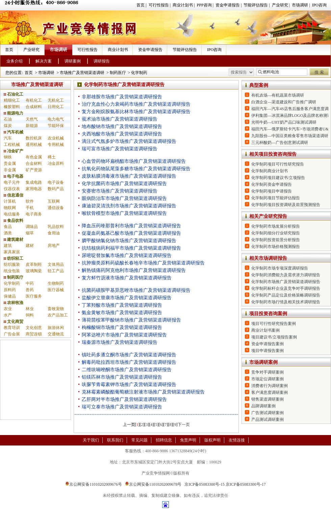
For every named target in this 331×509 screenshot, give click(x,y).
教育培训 (12, 327)
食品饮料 (13, 220)
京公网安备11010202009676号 (93, 484)
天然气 (32, 119)
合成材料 (34, 106)
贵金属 (10, 163)
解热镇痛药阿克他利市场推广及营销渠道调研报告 (134, 270)
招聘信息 (164, 440)
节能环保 (56, 125)
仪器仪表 (12, 188)
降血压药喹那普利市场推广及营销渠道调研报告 (131, 225)
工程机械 (12, 144)
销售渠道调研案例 (267, 399)
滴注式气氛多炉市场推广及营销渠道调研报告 (129, 141)
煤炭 (8, 125)
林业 (30, 308)
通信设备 (56, 207)
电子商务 (34, 214)
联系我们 (115, 440)
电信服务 (12, 214)
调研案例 (73, 61)
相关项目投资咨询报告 (273, 154)
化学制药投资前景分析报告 (275, 239)
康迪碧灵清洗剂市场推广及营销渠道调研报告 (129, 205)
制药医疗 (118, 72)
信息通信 (13, 195)
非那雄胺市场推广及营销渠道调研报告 (122, 96)
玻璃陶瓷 (34, 271)
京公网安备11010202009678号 (153, 484)
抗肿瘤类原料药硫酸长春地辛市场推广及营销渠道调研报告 (143, 262)
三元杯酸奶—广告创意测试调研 (279, 142)
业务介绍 (14, 61)
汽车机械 (13, 132)
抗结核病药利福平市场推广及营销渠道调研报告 (131, 248)
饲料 (30, 315)
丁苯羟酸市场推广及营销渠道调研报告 (122, 305)
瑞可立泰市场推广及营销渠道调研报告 (122, 406)
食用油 (54, 233)
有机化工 (34, 100)
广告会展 (12, 334)
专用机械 (56, 144)
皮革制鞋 (34, 264)
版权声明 (212, 440)
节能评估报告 (256, 5)
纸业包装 (12, 271)
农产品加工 (58, 315)
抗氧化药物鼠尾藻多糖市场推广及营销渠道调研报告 (136, 168)
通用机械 (34, 144)
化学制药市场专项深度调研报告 (279, 268)
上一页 (129, 424)
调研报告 (102, 61)
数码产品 (56, 188)
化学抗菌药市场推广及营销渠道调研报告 (124, 183)
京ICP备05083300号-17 (246, 484)
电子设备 (56, 182)
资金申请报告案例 (267, 343)
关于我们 (91, 440)
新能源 (32, 125)
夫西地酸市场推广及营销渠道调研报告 (122, 133)
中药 (30, 283)
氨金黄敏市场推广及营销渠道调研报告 (122, 312)
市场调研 (300, 5)
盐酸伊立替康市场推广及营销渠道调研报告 (127, 297)
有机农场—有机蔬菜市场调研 (277, 95)
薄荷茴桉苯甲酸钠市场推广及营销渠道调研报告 (131, 320)
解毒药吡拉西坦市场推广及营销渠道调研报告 (129, 362)
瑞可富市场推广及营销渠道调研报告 (119, 148)
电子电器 (13, 176)
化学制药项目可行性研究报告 (277, 164)
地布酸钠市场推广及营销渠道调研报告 (122, 126)
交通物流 (56, 334)
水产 (8, 315)
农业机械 (56, 138)
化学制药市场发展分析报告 (275, 226)
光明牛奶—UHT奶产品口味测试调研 (283, 122)
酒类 (8, 233)
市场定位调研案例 (267, 379)
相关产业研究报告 (268, 216)
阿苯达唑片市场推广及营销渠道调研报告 (124, 334)
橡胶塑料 (12, 106)
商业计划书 (183, 5)
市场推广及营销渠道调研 (82, 72)
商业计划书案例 (265, 330)
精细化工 (12, 100)
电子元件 (12, 182)
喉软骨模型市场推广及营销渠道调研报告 (124, 213)
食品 (8, 226)
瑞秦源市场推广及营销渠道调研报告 (119, 342)
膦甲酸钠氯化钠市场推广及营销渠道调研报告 (129, 240)
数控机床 (34, 138)
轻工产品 (56, 271)
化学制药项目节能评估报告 (275, 198)
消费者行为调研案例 (269, 385)
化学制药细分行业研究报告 (275, 233)
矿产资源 (34, 170)
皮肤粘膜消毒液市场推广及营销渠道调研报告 (129, 176)
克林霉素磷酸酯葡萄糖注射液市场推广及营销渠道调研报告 (143, 392)
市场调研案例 (263, 362)
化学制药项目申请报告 (271, 191)
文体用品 (56, 264)
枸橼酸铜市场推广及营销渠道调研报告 (122, 327)
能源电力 (13, 113)
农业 (8, 308)
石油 (8, 119)
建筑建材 (13, 239)
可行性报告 (159, 5)
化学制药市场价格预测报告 (275, 246)
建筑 (8, 245)
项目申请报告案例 (267, 350)
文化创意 (34, 327)
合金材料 (34, 163)
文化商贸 (13, 321)
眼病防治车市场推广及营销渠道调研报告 (124, 198)
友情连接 (237, 440)
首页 (140, 5)
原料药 (10, 289)
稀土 (52, 157)
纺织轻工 (13, 258)
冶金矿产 (13, 151)
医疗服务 (34, 296)
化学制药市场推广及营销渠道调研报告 (285, 281)
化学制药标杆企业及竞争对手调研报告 (285, 288)
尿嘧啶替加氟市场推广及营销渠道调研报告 (127, 255)
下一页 (184, 424)
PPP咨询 (204, 5)
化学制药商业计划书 (269, 171)
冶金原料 (56, 163)
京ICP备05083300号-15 (204, 484)
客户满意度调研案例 (269, 392)
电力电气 (56, 119)
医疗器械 (56, 289)
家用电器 (34, 188)
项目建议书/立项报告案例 (274, 337)
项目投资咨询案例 (268, 313)
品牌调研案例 (263, 406)
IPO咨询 (319, 5)
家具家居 (12, 252)
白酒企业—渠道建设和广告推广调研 (283, 102)
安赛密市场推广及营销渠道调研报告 (119, 191)
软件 (30, 201)
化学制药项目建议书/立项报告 (278, 177)
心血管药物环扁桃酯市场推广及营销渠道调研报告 (134, 161)
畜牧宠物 (56, 308)
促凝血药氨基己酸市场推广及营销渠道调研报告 (131, 233)
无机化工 (56, 100)
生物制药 (56, 283)
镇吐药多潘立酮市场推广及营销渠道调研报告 (129, 354)
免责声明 (188, 440)
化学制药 (139, 72)
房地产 (54, 245)
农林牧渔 (13, 302)
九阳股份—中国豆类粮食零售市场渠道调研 (289, 135)
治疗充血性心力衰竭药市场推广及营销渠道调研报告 (136, 104)
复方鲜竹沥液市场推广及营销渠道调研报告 (127, 277)
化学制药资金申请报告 (271, 184)
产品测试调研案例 (267, 419)
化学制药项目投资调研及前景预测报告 (285, 204)
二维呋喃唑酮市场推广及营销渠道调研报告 (127, 369)
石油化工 (13, 94)
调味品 (32, 226)
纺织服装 (12, 264)
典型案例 (258, 85)
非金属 (10, 170)
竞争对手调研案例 (267, 372)
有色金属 (34, 157)
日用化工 (56, 106)
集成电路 (34, 182)
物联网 (10, 207)
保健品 (10, 296)
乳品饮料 (56, 226)
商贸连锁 (34, 334)
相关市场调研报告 (268, 258)
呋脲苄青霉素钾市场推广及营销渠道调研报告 (129, 384)
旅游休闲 (56, 327)
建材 (30, 245)
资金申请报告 (227, 5)
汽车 (8, 138)
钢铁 (8, 157)
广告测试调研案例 (267, 412)
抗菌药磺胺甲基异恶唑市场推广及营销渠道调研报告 (136, 290)
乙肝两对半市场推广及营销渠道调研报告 (124, 399)
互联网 (54, 201)
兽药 (30, 289)
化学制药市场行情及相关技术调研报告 (285, 302)
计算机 (10, 201)
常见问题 (139, 440)
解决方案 (43, 61)
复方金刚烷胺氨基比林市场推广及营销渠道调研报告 (136, 111)
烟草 (30, 233)
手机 (30, 207)
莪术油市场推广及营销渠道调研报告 (119, 119)
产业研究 (280, 5)
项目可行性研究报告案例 (273, 323)
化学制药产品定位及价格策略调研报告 (285, 295)
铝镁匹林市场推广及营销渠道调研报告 (122, 377)
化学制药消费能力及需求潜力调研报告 (285, 275)
